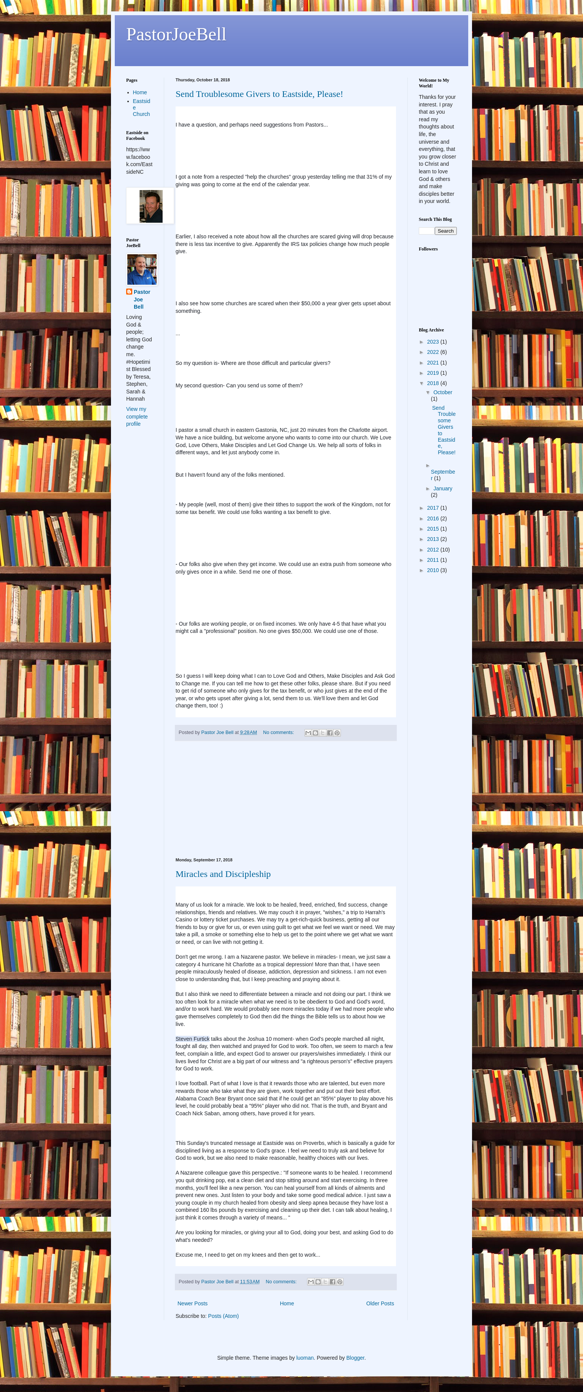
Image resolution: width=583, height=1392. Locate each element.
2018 (433, 383)
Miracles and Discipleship (223, 874)
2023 (433, 342)
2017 (433, 508)
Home (287, 1303)
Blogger (355, 1358)
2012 (433, 550)
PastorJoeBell (176, 34)
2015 (433, 529)
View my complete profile (137, 416)
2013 (433, 539)
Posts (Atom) (223, 1316)
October (442, 392)
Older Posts (380, 1303)
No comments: (279, 732)
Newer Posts (192, 1303)
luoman (305, 1358)
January (442, 488)
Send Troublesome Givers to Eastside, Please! (259, 94)
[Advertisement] (286, 799)
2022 (433, 352)
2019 (433, 373)
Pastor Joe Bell (142, 299)
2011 (433, 560)
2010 (433, 570)
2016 (433, 518)
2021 (433, 363)
